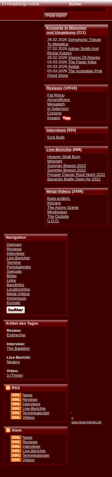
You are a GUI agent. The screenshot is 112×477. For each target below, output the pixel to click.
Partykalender (19, 267)
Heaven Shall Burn (63, 156)
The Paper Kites (82, 62)
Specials (14, 271)
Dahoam (14, 244)
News (27, 395)
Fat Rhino (56, 95)
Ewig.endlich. (58, 198)
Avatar (73, 66)
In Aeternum (58, 108)
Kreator (53, 118)
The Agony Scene (63, 207)
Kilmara (54, 203)
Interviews (56, 130)
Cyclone (54, 113)
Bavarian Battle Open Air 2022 (73, 179)
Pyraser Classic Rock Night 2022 (76, 174)
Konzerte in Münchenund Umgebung (66, 30)
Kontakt (13, 302)
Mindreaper (57, 212)
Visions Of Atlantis (84, 57)
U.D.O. (53, 221)
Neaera (13, 362)
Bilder (12, 276)
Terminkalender (36, 413)
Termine (14, 262)
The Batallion (18, 348)
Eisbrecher (16, 335)
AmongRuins (58, 99)
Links (11, 280)
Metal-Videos (58, 191)
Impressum (16, 298)
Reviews (54, 88)
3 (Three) (15, 375)
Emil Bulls (56, 137)
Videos (28, 417)
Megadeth (56, 104)
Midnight (54, 161)
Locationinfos (18, 289)
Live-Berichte (58, 149)
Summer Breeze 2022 (66, 170)
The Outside (58, 216)
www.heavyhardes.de (86, 422)
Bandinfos (15, 285)
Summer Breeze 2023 (66, 165)
